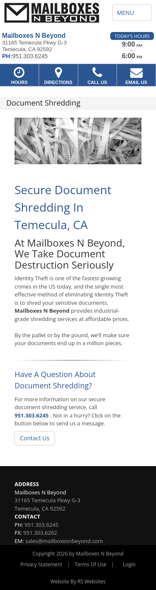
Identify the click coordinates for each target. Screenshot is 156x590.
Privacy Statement (41, 564)
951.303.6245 (32, 415)
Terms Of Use (90, 564)
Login (129, 564)
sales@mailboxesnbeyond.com (64, 541)
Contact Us (35, 438)
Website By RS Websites (78, 581)
